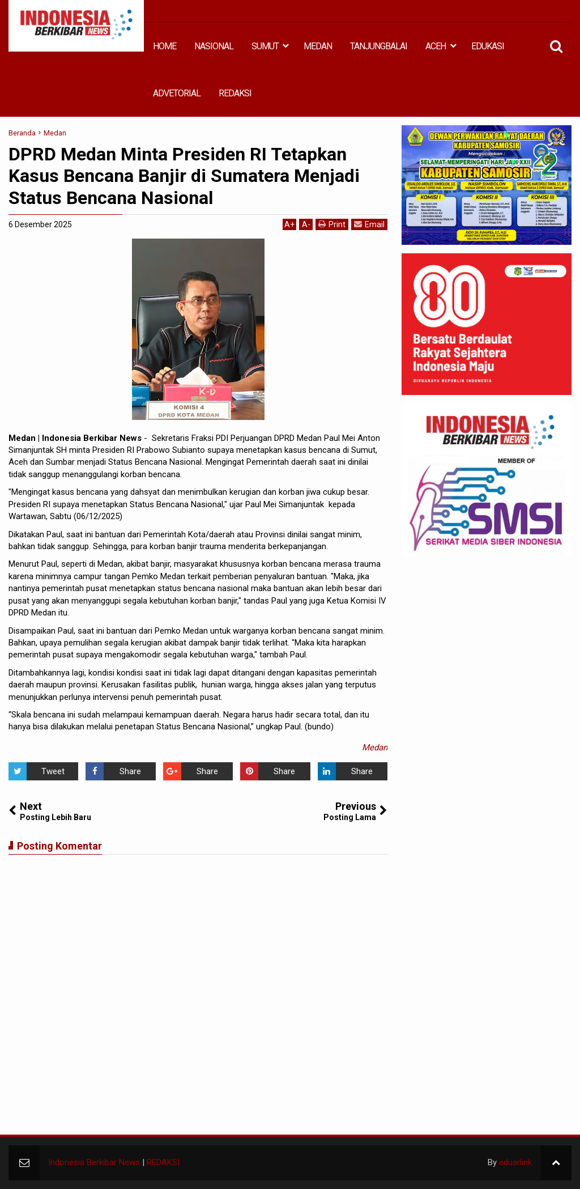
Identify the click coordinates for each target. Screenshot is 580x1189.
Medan (374, 747)
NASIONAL (213, 46)
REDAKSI (235, 93)
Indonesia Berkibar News (94, 1162)
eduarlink (515, 1162)
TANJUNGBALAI (378, 46)
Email (369, 224)
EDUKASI (487, 46)
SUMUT (265, 46)
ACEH (435, 46)
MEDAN (318, 46)
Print (332, 224)
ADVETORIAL (177, 93)
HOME (164, 46)
